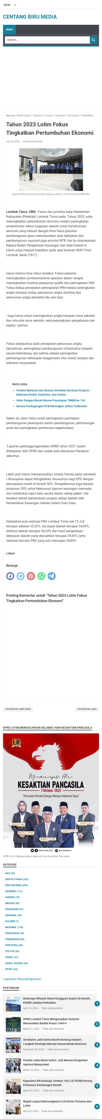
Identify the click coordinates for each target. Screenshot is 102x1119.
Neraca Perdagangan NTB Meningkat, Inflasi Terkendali (51, 406)
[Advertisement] (51, 77)
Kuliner (12, 921)
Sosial (11, 957)
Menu (9, 29)
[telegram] (52, 576)
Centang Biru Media (30, 17)
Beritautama (16, 885)
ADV (10, 873)
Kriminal (13, 915)
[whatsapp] (41, 576)
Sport (11, 969)
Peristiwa (14, 945)
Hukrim (12, 897)
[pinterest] (31, 576)
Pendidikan (14, 939)
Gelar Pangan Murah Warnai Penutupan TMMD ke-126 (50, 400)
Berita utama (17, 879)
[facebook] (10, 576)
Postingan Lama (87, 709)
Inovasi (12, 903)
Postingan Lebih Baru (18, 709)
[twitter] (21, 576)
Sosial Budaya (16, 963)
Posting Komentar (33, 141)
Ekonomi (13, 891)
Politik (12, 951)
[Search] (47, 40)
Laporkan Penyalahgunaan (22, 979)
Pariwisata (14, 933)
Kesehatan (14, 909)
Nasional (14, 927)
